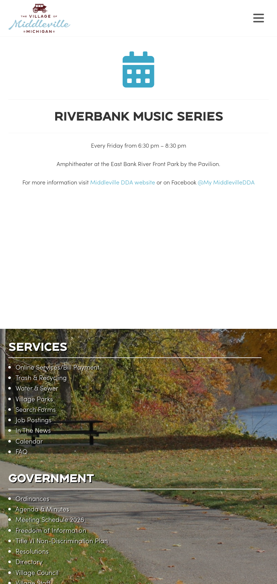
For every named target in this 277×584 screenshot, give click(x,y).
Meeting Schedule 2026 (50, 519)
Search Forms (36, 409)
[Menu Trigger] (259, 17)
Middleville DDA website (122, 182)
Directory (29, 561)
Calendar (29, 440)
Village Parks (34, 398)
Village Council (37, 572)
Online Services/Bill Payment (57, 366)
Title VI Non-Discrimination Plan (62, 540)
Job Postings (34, 419)
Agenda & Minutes (42, 508)
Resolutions (32, 550)
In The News (33, 430)
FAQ (21, 451)
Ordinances (32, 498)
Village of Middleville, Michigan (85, 24)
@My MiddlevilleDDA (226, 182)
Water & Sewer (37, 387)
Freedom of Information (51, 530)
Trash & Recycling (41, 377)
